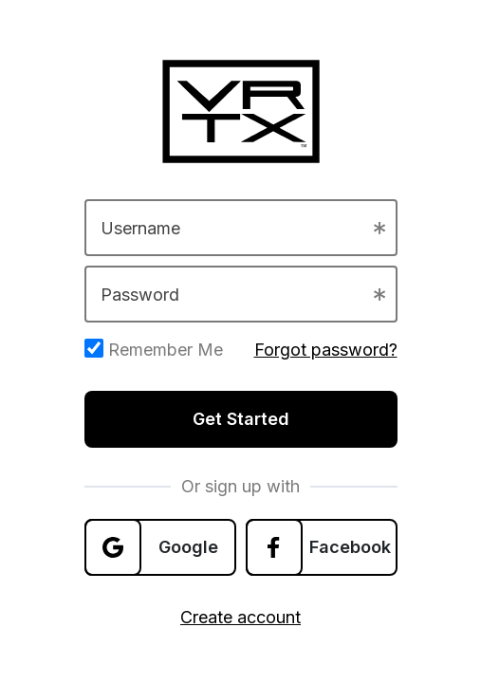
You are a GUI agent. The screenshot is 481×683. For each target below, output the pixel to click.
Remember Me (153, 349)
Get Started (241, 419)
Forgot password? (326, 350)
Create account (240, 617)
